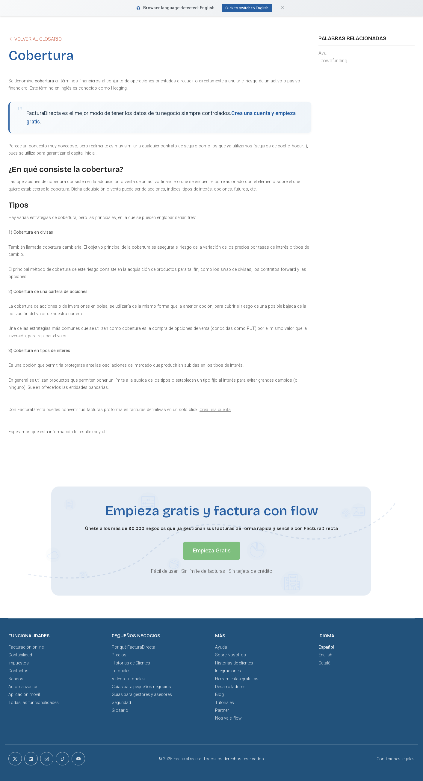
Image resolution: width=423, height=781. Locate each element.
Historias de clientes (234, 663)
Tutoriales (121, 670)
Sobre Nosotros (230, 654)
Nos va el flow (228, 718)
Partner (222, 710)
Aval (322, 53)
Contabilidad (20, 654)
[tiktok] (62, 758)
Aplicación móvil (24, 694)
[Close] (282, 8)
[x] (15, 758)
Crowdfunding (332, 61)
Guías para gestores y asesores (142, 694)
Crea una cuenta (215, 409)
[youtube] (78, 758)
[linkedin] (31, 758)
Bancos (15, 678)
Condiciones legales (396, 758)
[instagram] (47, 758)
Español (326, 647)
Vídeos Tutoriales (128, 678)
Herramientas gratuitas (237, 678)
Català (324, 663)
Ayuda (221, 647)
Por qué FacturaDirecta (133, 647)
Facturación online (26, 647)
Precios (119, 654)
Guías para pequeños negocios (141, 686)
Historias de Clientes (131, 663)
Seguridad (121, 702)
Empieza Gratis (212, 550)
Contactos (18, 670)
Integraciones (228, 670)
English (325, 654)
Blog (219, 694)
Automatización (23, 686)
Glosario (120, 710)
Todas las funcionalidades (33, 702)
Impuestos (18, 663)
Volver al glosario (35, 39)
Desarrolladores (230, 686)
